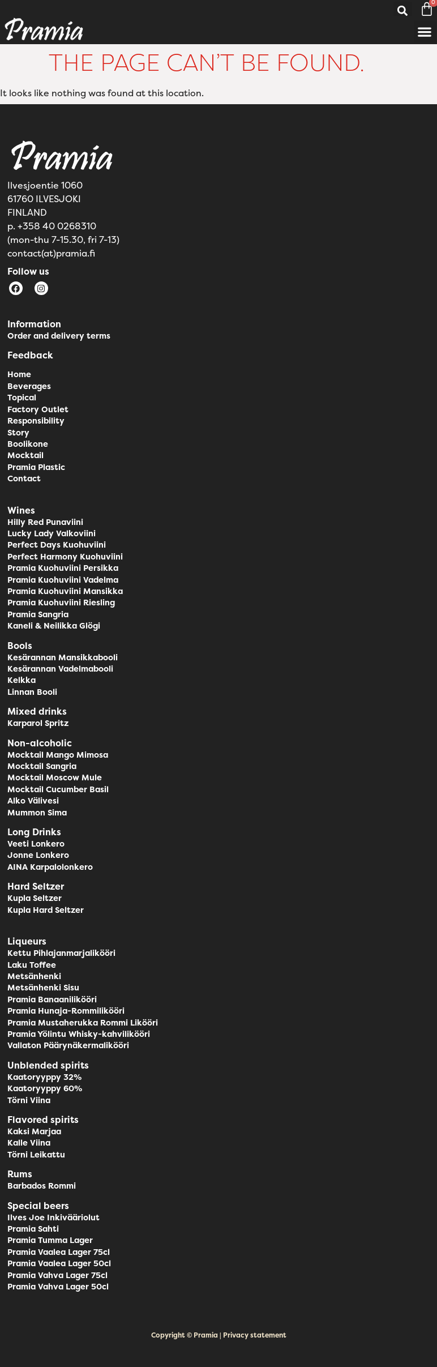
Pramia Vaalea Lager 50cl (59, 1263)
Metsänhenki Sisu (43, 987)
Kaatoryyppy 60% (44, 1088)
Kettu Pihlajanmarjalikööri (61, 953)
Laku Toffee (31, 965)
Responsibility (36, 420)
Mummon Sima (37, 812)
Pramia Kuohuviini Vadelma (62, 580)
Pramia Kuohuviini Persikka (62, 568)
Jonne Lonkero (38, 855)
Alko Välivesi (33, 800)
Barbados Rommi (41, 1185)
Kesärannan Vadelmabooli (60, 668)
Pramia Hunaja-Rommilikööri (66, 1010)
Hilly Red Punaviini (45, 522)
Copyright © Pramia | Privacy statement (218, 1335)
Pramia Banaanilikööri (52, 999)
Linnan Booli (32, 692)
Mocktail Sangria (41, 766)
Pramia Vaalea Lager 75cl (58, 1252)
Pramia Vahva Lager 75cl (57, 1275)
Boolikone (27, 444)
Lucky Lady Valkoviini (51, 533)
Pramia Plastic (36, 467)
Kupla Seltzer (34, 898)
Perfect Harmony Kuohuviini (65, 556)
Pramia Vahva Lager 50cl (58, 1286)
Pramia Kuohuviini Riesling (61, 602)
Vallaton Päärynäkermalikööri (68, 1045)
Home (19, 374)
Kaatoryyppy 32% (44, 1077)
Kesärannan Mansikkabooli (62, 657)
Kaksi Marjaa (34, 1131)
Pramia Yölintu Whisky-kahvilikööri (78, 1034)
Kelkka (21, 680)
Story (18, 432)
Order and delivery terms (58, 335)
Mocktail (25, 455)
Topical (21, 397)
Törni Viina (28, 1100)
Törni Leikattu (36, 1154)
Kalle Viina (28, 1142)
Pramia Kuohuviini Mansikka (65, 591)
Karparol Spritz (37, 723)
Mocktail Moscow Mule (54, 777)
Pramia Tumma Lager (50, 1240)
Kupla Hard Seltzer (45, 910)
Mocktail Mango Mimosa (57, 755)
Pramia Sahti (33, 1228)
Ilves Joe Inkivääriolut (53, 1217)
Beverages (29, 386)
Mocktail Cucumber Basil (58, 789)
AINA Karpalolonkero (50, 867)
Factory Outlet (37, 409)
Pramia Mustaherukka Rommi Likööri (82, 1022)
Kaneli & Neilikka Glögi (53, 625)
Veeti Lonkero (36, 843)
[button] (402, 11)
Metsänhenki (34, 976)
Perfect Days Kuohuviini (56, 544)
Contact (24, 478)
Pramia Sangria (37, 614)
